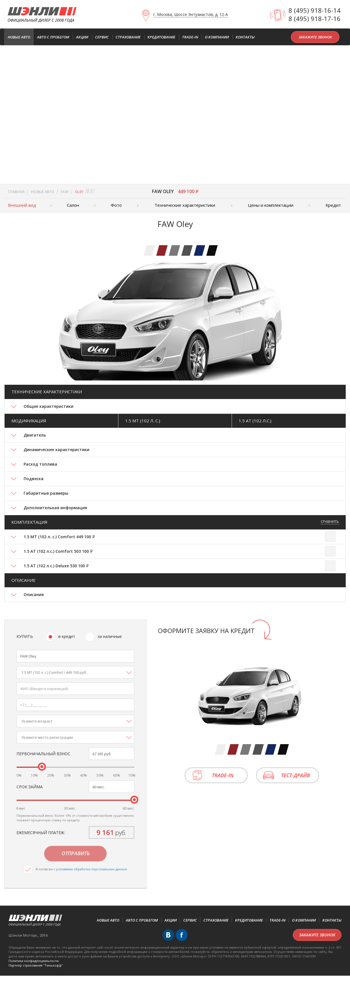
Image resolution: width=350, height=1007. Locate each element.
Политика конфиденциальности (34, 961)
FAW (64, 191)
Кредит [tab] (333, 205)
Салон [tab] (73, 205)
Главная (16, 191)
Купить (25, 636)
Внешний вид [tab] (22, 205)
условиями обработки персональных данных (91, 869)
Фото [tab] (116, 205)
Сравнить (330, 521)
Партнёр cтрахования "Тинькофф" (36, 965)
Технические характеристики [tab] (185, 205)
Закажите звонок (315, 37)
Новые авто (42, 191)
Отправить (75, 853)
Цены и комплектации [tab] (270, 205)
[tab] (149, 250)
